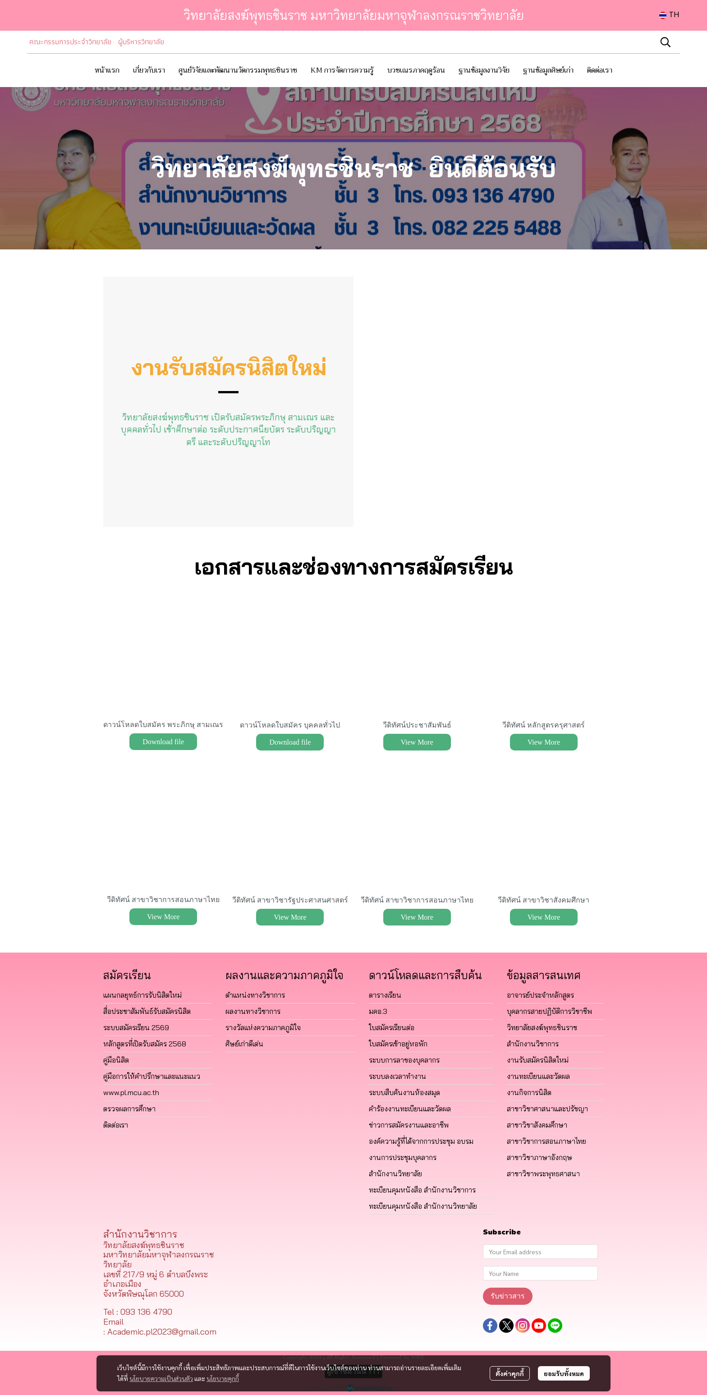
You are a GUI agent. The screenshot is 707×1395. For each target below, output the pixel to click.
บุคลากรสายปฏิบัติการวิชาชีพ (549, 1011)
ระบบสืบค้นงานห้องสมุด (404, 1092)
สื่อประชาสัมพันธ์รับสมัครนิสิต (147, 1011)
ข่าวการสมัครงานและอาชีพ (409, 1124)
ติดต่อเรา (115, 1124)
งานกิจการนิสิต (529, 1092)
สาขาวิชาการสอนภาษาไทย (546, 1141)
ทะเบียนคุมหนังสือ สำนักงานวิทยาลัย (423, 1206)
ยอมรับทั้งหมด (564, 1373)
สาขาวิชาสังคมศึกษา (537, 1124)
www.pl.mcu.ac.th (131, 1092)
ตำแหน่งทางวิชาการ (255, 994)
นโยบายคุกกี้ (223, 1378)
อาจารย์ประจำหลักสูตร (540, 994)
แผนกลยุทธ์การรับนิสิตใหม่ (142, 994)
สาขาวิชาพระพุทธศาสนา (543, 1173)
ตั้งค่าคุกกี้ (510, 1373)
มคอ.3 (378, 1011)
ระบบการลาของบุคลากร (404, 1059)
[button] (669, 15)
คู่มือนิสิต (116, 1059)
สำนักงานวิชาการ (533, 1043)
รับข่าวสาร (508, 1296)
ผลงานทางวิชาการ (252, 1011)
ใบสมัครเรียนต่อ (391, 1027)
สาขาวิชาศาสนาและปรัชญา (547, 1108)
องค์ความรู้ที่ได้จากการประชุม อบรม (421, 1141)
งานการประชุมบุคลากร (402, 1157)
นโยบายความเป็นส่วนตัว (161, 1378)
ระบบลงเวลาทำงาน (397, 1076)
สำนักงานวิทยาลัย (395, 1173)
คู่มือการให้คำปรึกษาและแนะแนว (151, 1076)
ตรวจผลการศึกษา (129, 1108)
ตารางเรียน (385, 994)
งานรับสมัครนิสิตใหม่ (538, 1059)
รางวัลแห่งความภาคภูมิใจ (263, 1027)
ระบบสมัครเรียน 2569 (136, 1027)
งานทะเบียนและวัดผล (538, 1076)
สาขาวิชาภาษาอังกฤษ (539, 1157)
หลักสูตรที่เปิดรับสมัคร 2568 (144, 1043)
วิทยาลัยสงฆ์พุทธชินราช (542, 1027)
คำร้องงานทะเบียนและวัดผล (410, 1108)
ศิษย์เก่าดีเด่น (244, 1043)
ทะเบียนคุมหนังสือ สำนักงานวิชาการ (422, 1189)
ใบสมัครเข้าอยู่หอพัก (398, 1043)
